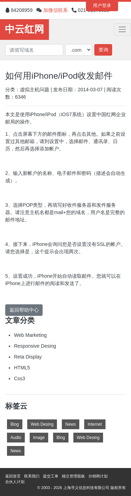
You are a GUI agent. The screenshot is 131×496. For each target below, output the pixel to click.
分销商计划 (98, 476)
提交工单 (50, 476)
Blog (14, 424)
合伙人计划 (14, 482)
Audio (15, 437)
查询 (103, 49)
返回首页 (13, 476)
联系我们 (31, 476)
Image (39, 437)
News (70, 424)
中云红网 (24, 29)
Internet (95, 424)
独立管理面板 (73, 476)
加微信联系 (55, 10)
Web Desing (42, 424)
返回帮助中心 (24, 310)
